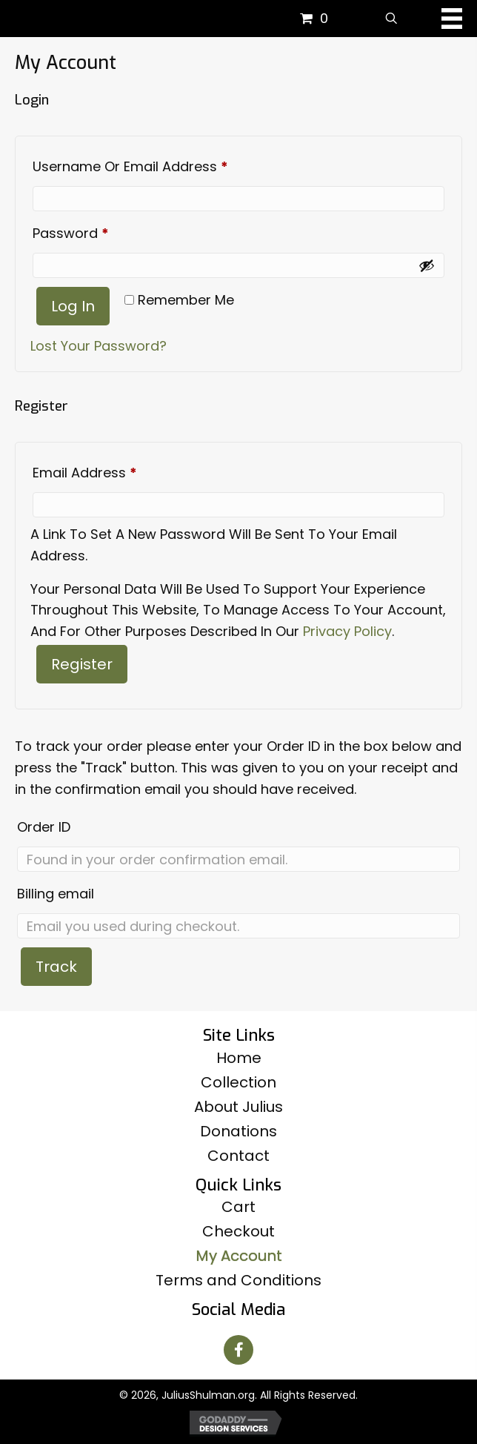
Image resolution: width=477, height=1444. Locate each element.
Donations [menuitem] (238, 1131)
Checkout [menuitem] (238, 1231)
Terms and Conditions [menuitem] (238, 1280)
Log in (73, 306)
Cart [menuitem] (238, 1206)
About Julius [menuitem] (238, 1106)
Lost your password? (98, 346)
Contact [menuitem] (238, 1155)
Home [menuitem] (238, 1057)
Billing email (55, 893)
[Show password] (426, 265)
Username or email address (159, 164)
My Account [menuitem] (239, 1255)
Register (82, 664)
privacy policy (347, 631)
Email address (114, 471)
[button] (238, 1350)
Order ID (43, 827)
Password (100, 231)
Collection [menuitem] (238, 1082)
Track (56, 966)
